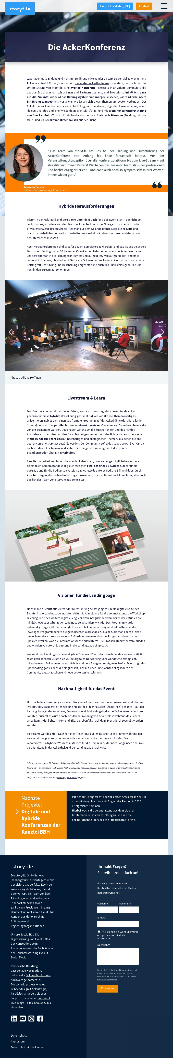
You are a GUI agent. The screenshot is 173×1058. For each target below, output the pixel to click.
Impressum (18, 1041)
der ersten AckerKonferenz (92, 83)
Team (35, 894)
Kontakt (144, 6)
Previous (10, 332)
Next (162, 332)
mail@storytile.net (108, 892)
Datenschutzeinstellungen (27, 1047)
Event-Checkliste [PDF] (115, 6)
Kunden (15, 916)
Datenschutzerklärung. (107, 979)
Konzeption (34, 970)
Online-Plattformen (38, 975)
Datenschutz (19, 1035)
